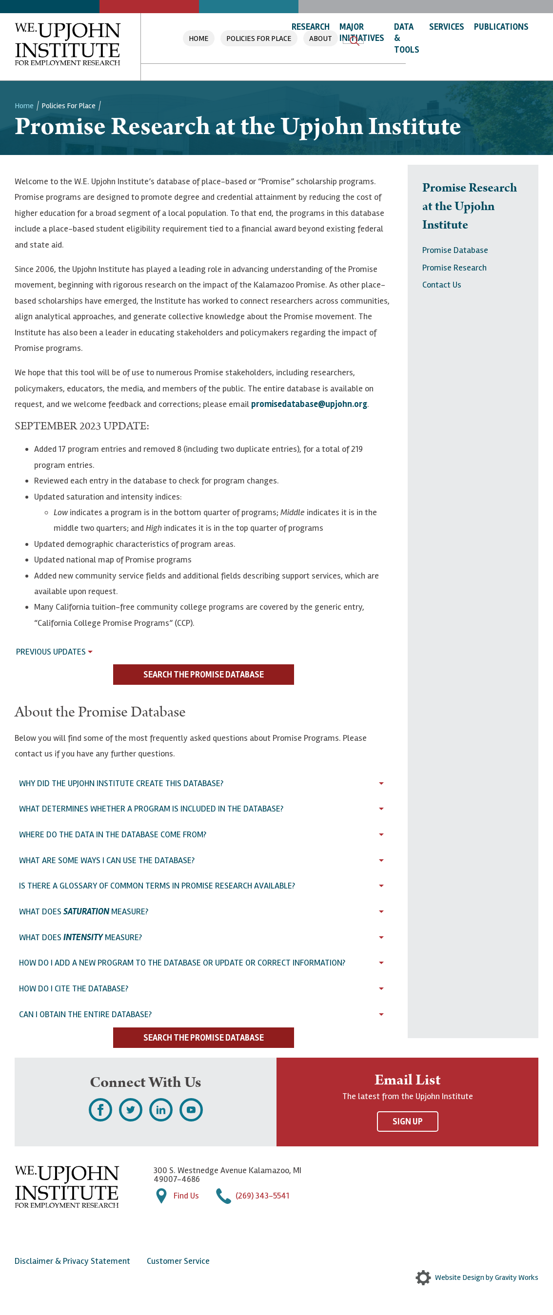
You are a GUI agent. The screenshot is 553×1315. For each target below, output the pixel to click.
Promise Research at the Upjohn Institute (469, 206)
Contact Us (441, 284)
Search (354, 41)
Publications (501, 26)
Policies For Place (259, 38)
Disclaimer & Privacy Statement (72, 1261)
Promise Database (455, 250)
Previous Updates (51, 651)
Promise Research (454, 267)
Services (446, 26)
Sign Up (408, 1121)
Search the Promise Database (203, 674)
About (320, 38)
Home (199, 38)
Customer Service (178, 1261)
